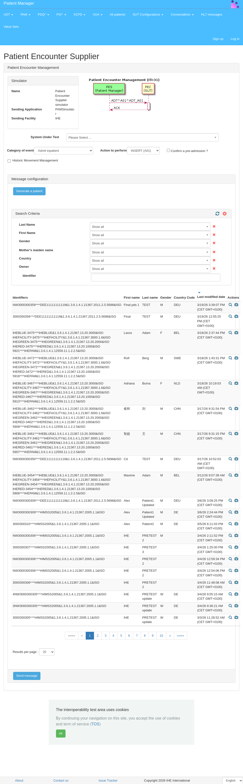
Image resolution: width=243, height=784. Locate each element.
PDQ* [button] (43, 14)
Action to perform (113, 150)
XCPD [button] (80, 14)
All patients (117, 14)
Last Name (27, 224)
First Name (27, 233)
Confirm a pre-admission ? (187, 151)
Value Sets (11, 26)
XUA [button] (98, 14)
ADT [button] (8, 14)
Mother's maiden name (36, 250)
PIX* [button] (61, 14)
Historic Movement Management (33, 160)
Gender (24, 241)
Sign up (218, 39)
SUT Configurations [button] (148, 14)
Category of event (20, 150)
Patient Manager (19, 3)
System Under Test (45, 137)
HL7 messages (211, 14)
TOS (95, 724)
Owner (24, 266)
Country (25, 258)
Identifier (29, 275)
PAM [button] (25, 14)
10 (161, 635)
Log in (235, 39)
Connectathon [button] (182, 14)
